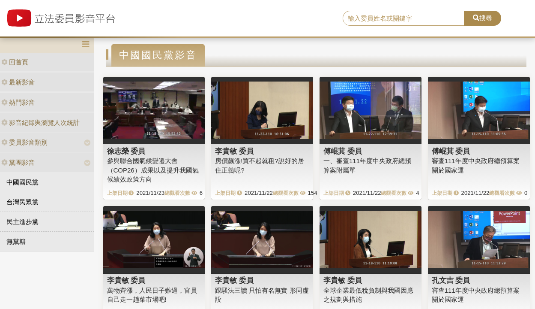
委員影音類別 (24, 142)
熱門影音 (18, 102)
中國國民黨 (22, 182)
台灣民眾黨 (22, 202)
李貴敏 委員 (234, 151)
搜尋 (482, 17)
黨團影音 (18, 162)
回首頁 (14, 62)
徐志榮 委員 (126, 151)
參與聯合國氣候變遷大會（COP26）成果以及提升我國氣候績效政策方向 (153, 170)
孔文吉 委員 (451, 280)
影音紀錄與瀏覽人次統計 (40, 122)
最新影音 (18, 82)
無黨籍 (16, 241)
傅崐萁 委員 (342, 151)
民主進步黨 (22, 221)
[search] (403, 18)
